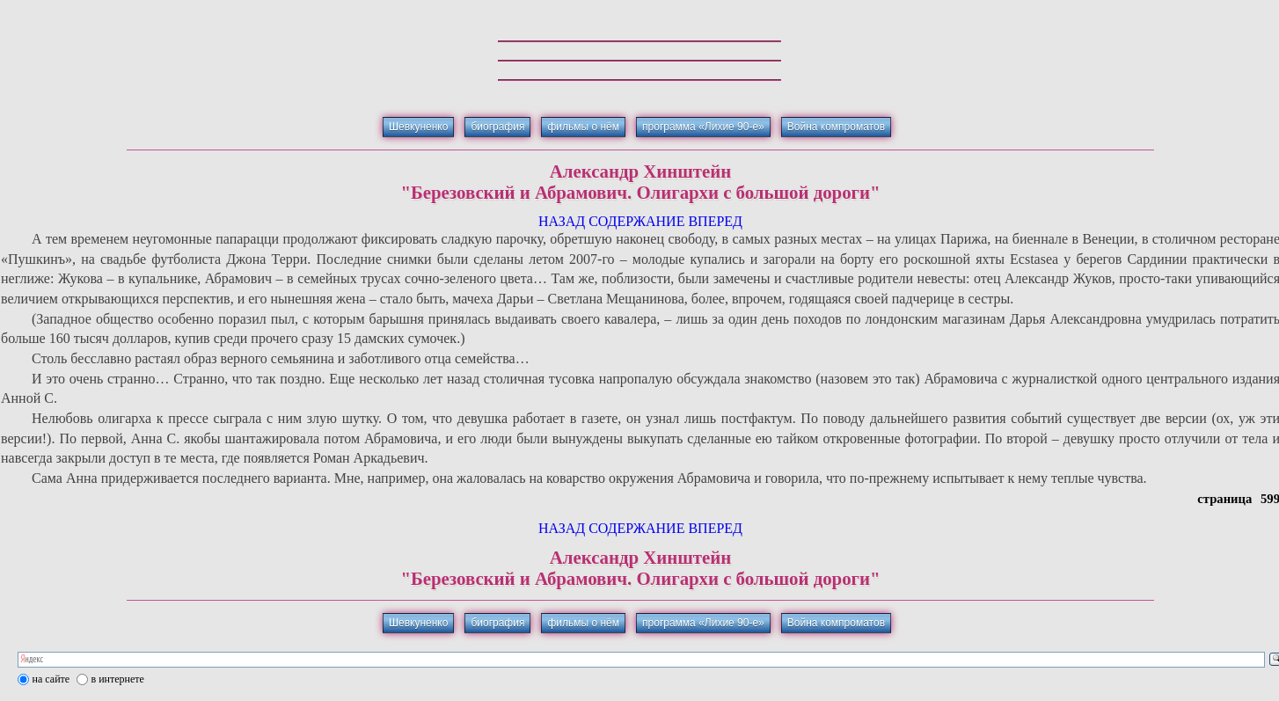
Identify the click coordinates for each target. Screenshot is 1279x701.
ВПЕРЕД (715, 221)
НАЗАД (561, 221)
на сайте (51, 679)
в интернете (117, 679)
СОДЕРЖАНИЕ (636, 221)
